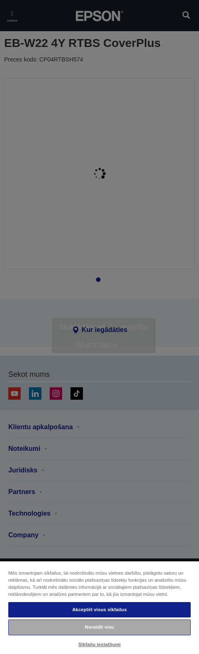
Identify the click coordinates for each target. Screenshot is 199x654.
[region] (99, 607)
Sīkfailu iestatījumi (99, 644)
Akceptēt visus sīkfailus (99, 609)
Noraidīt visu (99, 626)
